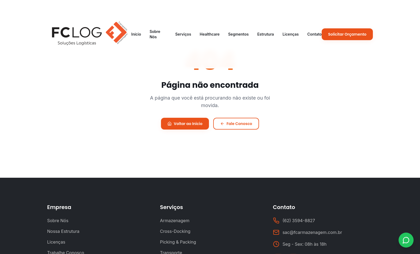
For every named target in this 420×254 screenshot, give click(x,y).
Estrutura (265, 34)
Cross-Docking (175, 231)
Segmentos (238, 34)
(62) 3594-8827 (299, 220)
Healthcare (210, 34)
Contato (314, 34)
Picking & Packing (178, 242)
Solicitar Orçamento (347, 34)
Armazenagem (174, 220)
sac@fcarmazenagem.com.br (312, 232)
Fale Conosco (236, 123)
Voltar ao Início (184, 123)
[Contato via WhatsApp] (406, 240)
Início (136, 34)
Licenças (291, 34)
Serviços (183, 34)
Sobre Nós (154, 34)
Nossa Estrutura (63, 231)
